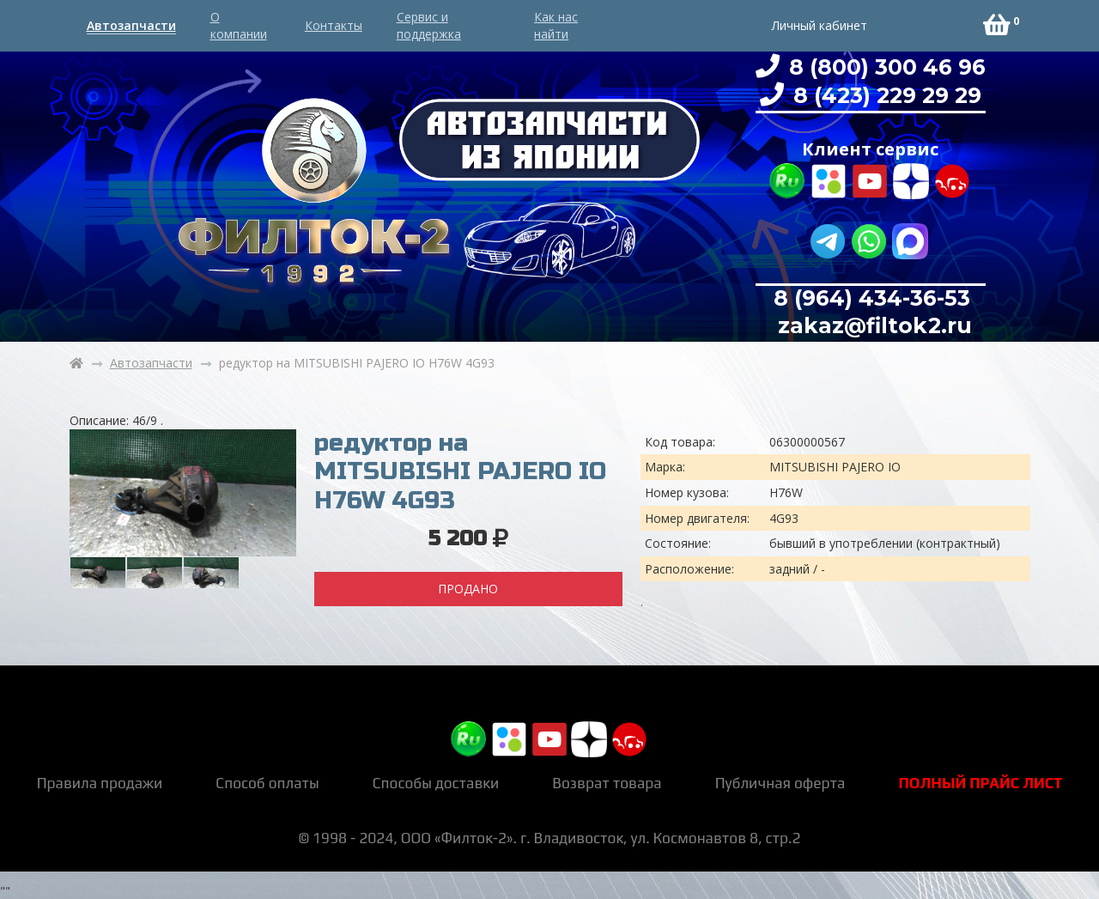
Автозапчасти (131, 25)
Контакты (333, 25)
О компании (238, 25)
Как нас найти (556, 25)
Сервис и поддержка (429, 25)
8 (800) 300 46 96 (884, 67)
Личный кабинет (819, 25)
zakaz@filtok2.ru (872, 325)
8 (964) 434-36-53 (872, 298)
